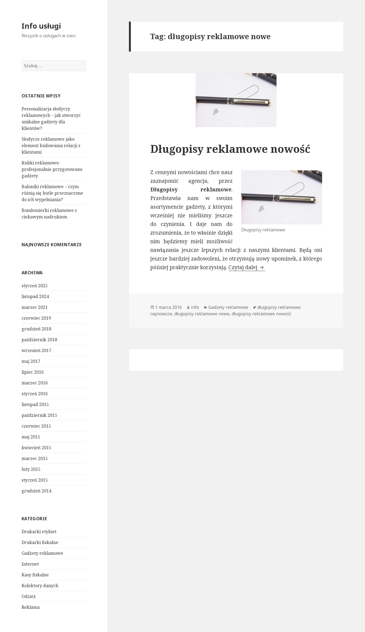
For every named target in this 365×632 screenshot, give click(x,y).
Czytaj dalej (246, 267)
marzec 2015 (35, 458)
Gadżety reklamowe (42, 553)
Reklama (31, 607)
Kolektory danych (40, 586)
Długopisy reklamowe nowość (230, 148)
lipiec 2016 (33, 372)
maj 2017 (31, 361)
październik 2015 (39, 415)
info (195, 307)
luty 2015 (31, 469)
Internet (30, 564)
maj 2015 (31, 437)
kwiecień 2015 (36, 448)
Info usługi (41, 26)
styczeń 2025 (35, 286)
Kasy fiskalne (35, 575)
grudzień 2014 (36, 491)
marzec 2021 (35, 307)
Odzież (29, 596)
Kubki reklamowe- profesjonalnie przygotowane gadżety (52, 169)
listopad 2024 (35, 296)
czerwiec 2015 (36, 426)
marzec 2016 (35, 383)
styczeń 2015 (35, 480)
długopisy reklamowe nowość (261, 314)
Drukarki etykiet (39, 532)
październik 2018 (39, 340)
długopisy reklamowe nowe (202, 314)
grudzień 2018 (36, 329)
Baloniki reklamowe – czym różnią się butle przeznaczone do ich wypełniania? (52, 193)
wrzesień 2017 (36, 350)
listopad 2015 (35, 404)
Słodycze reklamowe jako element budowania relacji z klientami (51, 145)
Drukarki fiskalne (40, 542)
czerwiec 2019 (36, 318)
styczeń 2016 (35, 394)
